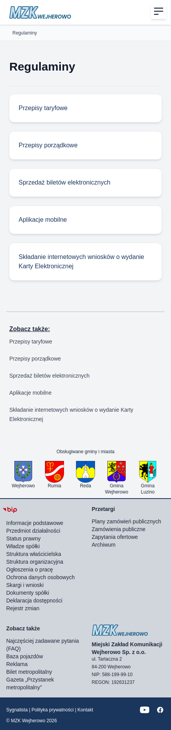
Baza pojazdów (24, 656)
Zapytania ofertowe (115, 537)
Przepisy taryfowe (30, 341)
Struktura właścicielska (33, 554)
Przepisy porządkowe (35, 359)
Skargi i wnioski (24, 585)
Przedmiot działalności (33, 531)
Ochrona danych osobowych (40, 577)
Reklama (17, 664)
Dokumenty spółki (27, 593)
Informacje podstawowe (34, 523)
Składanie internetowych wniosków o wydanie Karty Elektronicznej (71, 414)
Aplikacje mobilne (30, 393)
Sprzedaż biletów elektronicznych (49, 376)
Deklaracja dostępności (34, 600)
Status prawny (23, 538)
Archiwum (104, 545)
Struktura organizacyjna (34, 562)
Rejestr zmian (23, 608)
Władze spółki (23, 546)
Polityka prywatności (52, 710)
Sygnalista (17, 710)
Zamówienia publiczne (119, 529)
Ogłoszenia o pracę (29, 569)
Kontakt (85, 710)
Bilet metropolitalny (29, 672)
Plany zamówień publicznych (126, 521)
